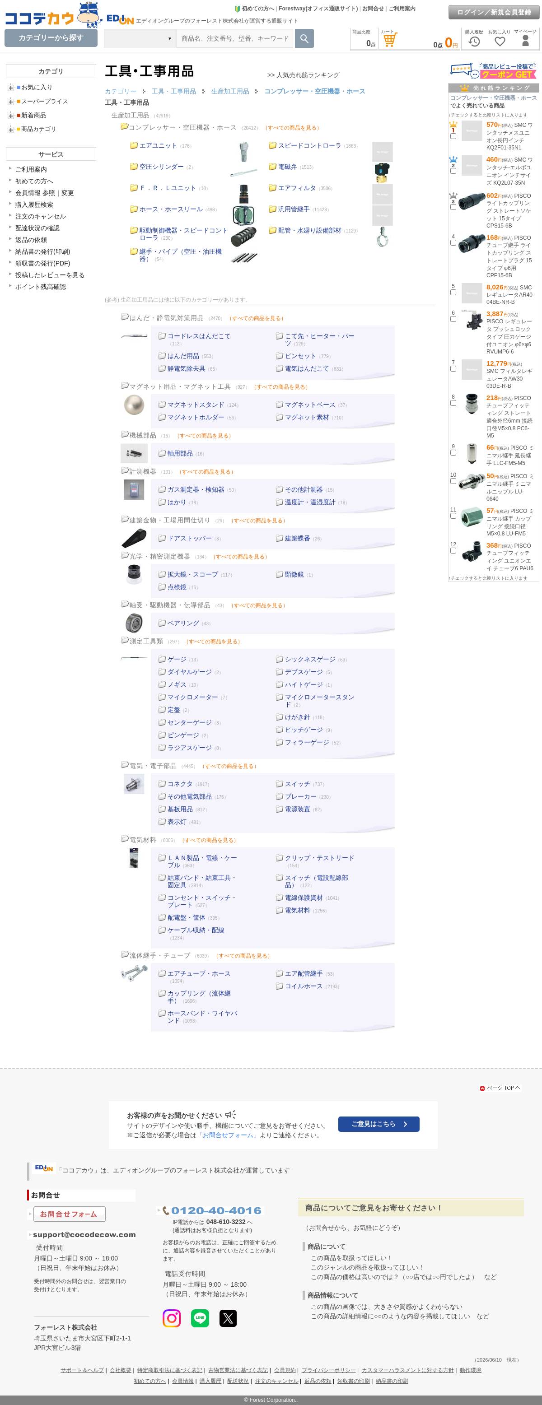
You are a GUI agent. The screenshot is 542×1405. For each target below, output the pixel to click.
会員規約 (285, 1370)
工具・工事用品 (127, 102)
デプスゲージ (304, 671)
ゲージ (177, 659)
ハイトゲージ (304, 684)
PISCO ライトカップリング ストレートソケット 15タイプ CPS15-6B (508, 211)
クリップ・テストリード (320, 857)
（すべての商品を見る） (292, 128)
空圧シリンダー (162, 166)
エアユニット (159, 145)
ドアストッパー (190, 538)
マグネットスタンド (196, 404)
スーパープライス (42, 101)
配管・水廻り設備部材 (309, 230)
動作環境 (470, 1370)
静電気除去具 (187, 368)
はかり (177, 502)
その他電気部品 (190, 796)
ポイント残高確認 (40, 286)
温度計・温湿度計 (310, 502)
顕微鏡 (294, 574)
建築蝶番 (297, 538)
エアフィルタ (297, 187)
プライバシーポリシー (329, 1370)
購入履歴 (210, 1381)
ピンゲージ (183, 735)
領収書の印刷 (353, 1381)
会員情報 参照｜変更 (44, 192)
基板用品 (180, 809)
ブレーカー (301, 796)
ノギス (177, 684)
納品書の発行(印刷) (42, 251)
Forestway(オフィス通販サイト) (318, 8)
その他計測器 (304, 489)
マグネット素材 (307, 417)
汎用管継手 (294, 209)
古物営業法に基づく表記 (238, 1370)
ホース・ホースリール (171, 209)
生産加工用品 (131, 115)
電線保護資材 (304, 897)
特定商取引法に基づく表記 (169, 1370)
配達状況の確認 (37, 228)
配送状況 (238, 1381)
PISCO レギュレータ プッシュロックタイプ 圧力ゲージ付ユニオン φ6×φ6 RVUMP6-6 (509, 336)
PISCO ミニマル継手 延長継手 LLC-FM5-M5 (510, 455)
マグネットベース (310, 404)
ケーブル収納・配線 (196, 930)
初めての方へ (254, 8)
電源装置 (297, 809)
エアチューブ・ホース (199, 973)
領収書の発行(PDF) (42, 263)
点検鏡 (177, 587)
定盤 (174, 709)
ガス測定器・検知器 (196, 489)
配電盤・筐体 (187, 917)
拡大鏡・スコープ (193, 574)
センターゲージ (190, 722)
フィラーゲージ (307, 742)
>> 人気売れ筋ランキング (303, 75)
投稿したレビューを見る (50, 275)
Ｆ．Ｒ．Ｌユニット (168, 187)
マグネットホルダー (196, 417)
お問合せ (373, 8)
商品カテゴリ (36, 129)
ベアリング (183, 623)
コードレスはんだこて (199, 336)
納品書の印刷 (392, 1381)
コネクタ (180, 783)
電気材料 (297, 910)
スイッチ (297, 783)
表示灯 (177, 821)
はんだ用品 (183, 355)
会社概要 (120, 1370)
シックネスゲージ (310, 659)
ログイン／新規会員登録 (494, 12)
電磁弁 (287, 166)
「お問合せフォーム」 (228, 1135)
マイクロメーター (193, 697)
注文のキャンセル (40, 216)
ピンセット (301, 355)
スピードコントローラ (309, 145)
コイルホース (304, 986)
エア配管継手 (304, 973)
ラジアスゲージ (190, 747)
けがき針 (297, 717)
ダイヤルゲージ (190, 671)
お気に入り (35, 87)
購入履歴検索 (34, 204)
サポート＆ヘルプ (82, 1370)
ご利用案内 (402, 8)
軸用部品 (180, 453)
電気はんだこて (307, 368)
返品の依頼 (31, 239)
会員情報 (183, 1381)
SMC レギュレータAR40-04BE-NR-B (510, 294)
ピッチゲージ (304, 729)
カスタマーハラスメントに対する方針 (408, 1370)
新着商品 (32, 115)
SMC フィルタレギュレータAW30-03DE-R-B (509, 378)
